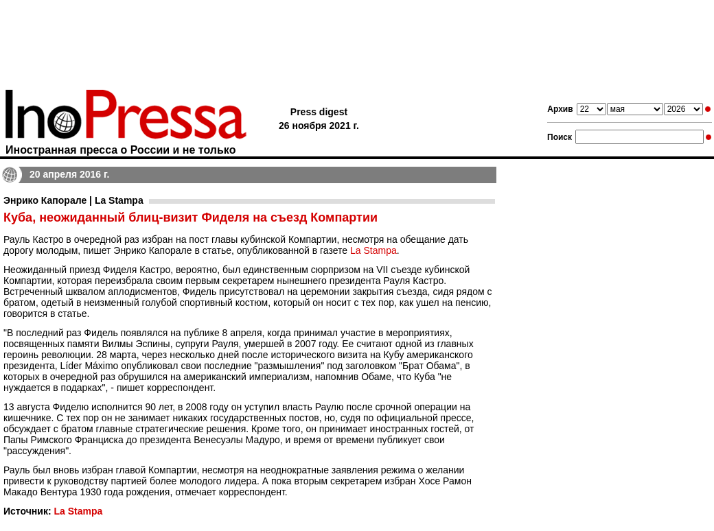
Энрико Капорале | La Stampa (73, 200)
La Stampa (373, 250)
